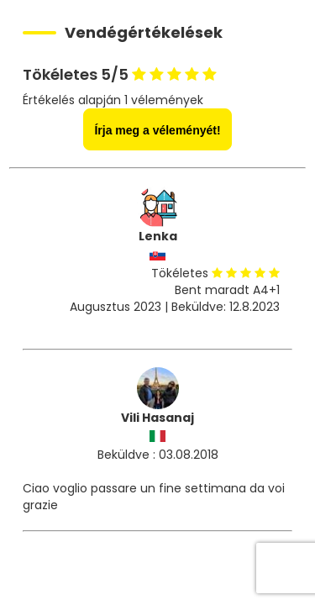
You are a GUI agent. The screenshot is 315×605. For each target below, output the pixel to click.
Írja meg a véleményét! (157, 130)
